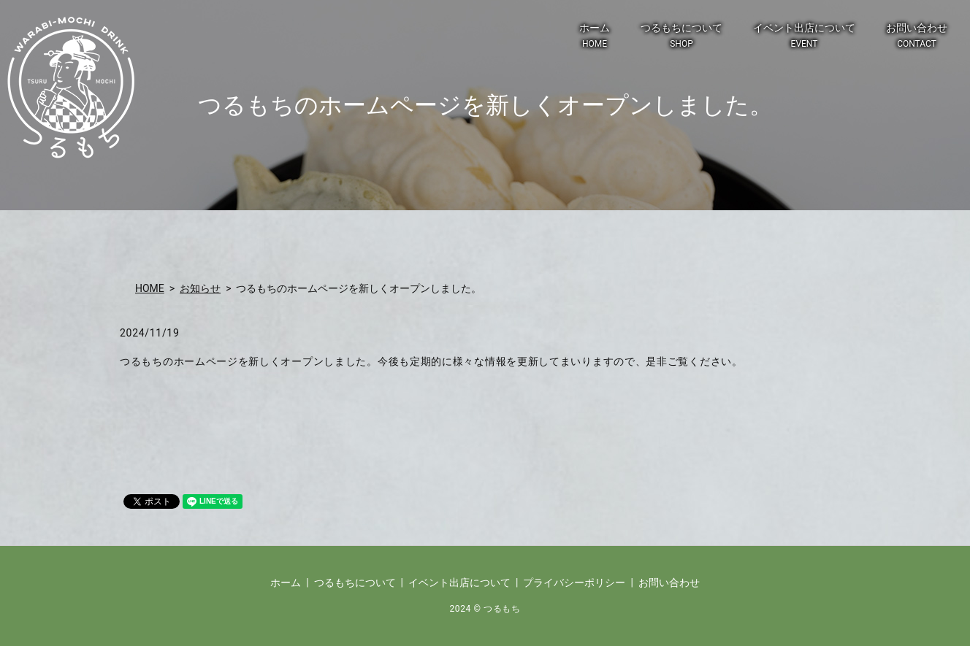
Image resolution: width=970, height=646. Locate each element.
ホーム (594, 36)
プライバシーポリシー (574, 582)
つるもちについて (681, 36)
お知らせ (200, 288)
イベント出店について (804, 36)
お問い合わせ (916, 36)
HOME (149, 288)
